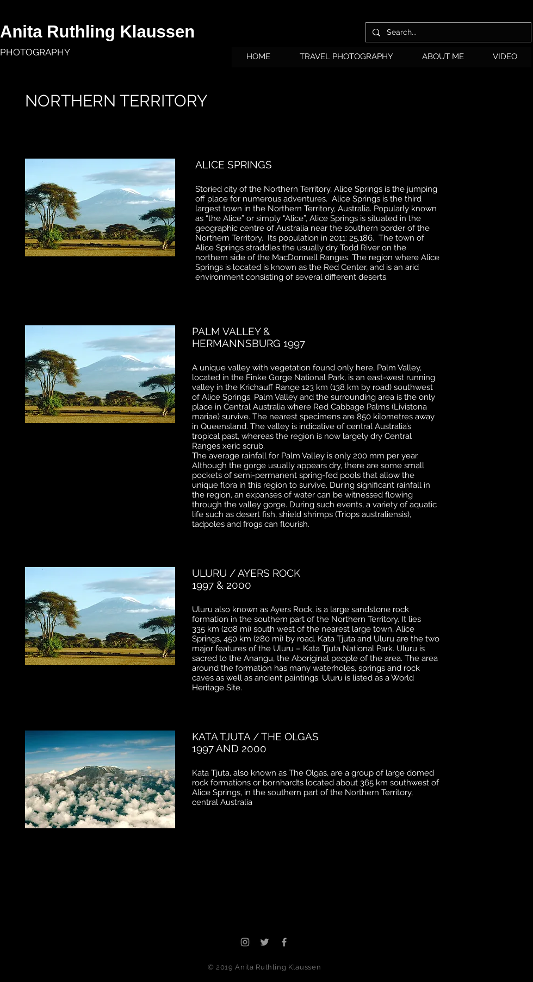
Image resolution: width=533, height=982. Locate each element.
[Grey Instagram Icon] (245, 942)
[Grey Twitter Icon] (264, 942)
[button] (346, 60)
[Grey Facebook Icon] (284, 942)
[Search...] (447, 32)
